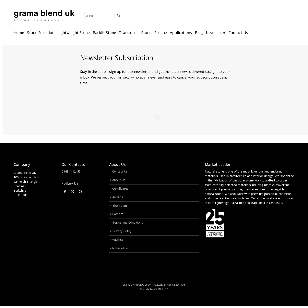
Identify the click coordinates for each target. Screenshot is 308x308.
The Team (119, 206)
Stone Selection (40, 32)
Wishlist (117, 241)
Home (19, 32)
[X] (72, 191)
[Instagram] (80, 191)
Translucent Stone (135, 32)
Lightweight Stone (73, 32)
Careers (117, 215)
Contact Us (238, 32)
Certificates (120, 189)
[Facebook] (64, 191)
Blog (199, 32)
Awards (117, 198)
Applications (181, 32)
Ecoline (160, 32)
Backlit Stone (104, 32)
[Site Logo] (44, 15)
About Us (118, 180)
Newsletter (215, 32)
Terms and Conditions (127, 224)
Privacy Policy (121, 233)
